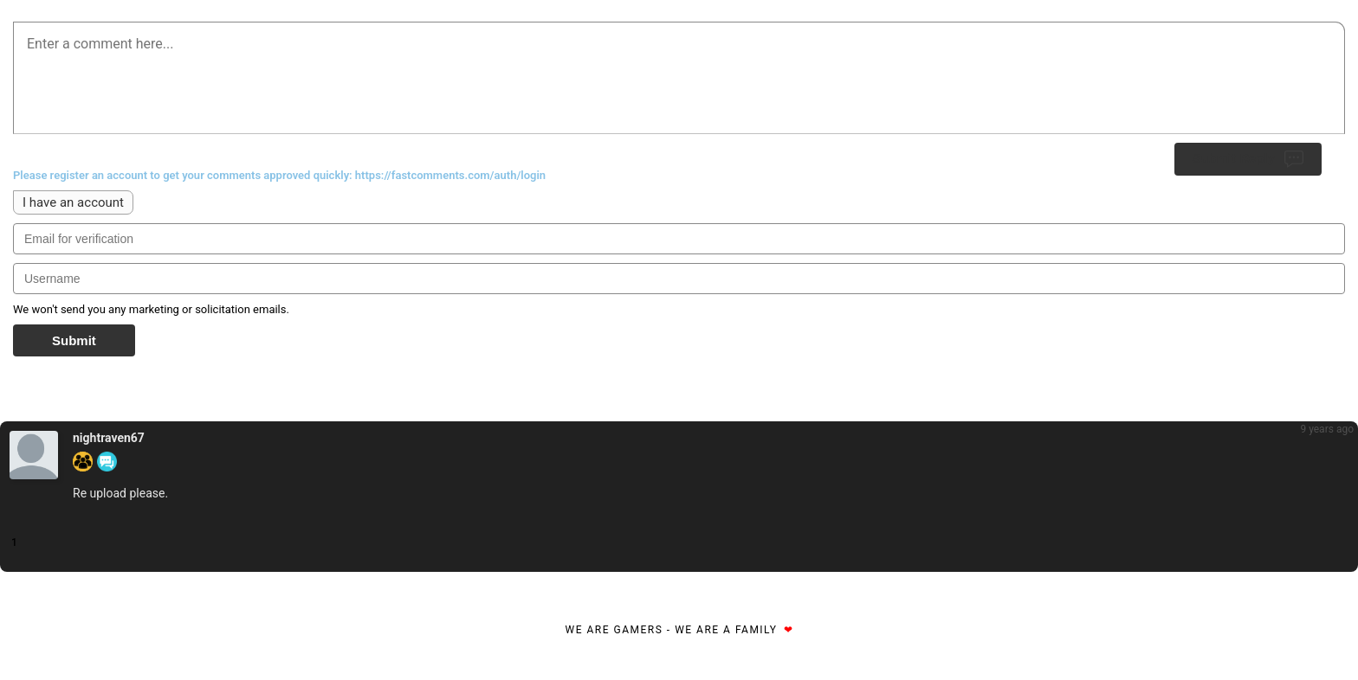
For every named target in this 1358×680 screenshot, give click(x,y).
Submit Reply (1248, 159)
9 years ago (1327, 429)
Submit (74, 340)
